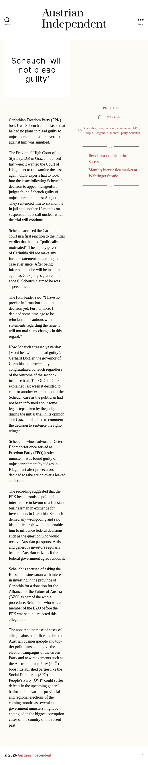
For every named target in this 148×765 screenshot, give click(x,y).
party (124, 133)
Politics (111, 108)
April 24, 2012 (113, 117)
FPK (136, 128)
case (100, 128)
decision (110, 128)
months (115, 133)
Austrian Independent (34, 755)
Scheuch (134, 133)
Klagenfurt (101, 133)
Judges (88, 133)
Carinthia (90, 128)
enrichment (124, 128)
